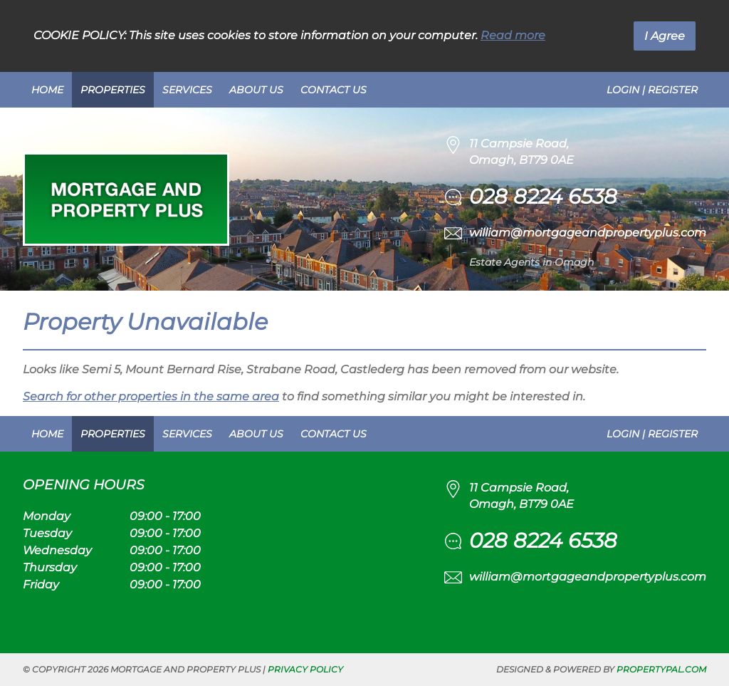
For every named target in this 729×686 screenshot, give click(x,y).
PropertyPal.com (661, 669)
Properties (112, 89)
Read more (513, 35)
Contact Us (333, 89)
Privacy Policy (305, 669)
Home (47, 89)
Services (187, 89)
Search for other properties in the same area (151, 396)
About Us (256, 89)
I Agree (664, 36)
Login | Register (652, 89)
